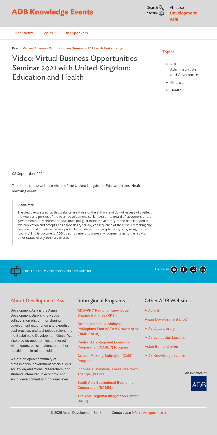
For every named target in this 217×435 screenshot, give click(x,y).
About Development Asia (38, 300)
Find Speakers (76, 33)
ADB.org (152, 310)
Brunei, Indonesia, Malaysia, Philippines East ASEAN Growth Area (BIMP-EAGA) (108, 329)
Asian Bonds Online (161, 347)
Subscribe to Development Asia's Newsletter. (51, 271)
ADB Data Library (160, 329)
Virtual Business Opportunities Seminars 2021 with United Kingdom (76, 48)
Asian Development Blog (166, 319)
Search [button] (155, 7)
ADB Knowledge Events (165, 356)
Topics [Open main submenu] (48, 33)
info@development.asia (149, 412)
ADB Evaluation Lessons (165, 338)
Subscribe (153, 13)
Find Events (24, 33)
